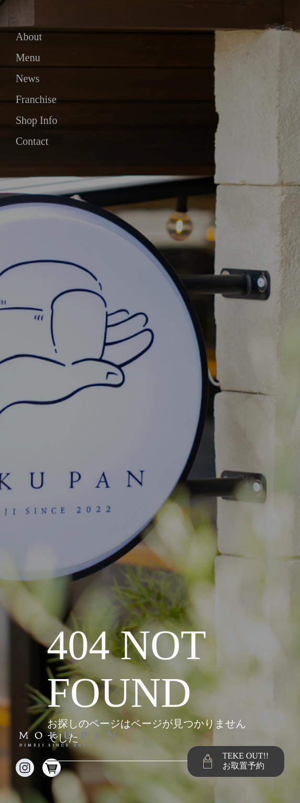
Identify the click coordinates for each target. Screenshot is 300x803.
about (29, 36)
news (28, 78)
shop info (36, 120)
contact (32, 141)
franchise (36, 99)
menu (28, 57)
